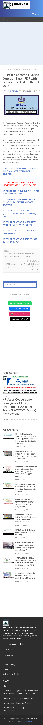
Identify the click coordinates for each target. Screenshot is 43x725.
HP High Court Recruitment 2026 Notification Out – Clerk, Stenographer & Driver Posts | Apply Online (26, 471)
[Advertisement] (21, 43)
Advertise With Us (11, 674)
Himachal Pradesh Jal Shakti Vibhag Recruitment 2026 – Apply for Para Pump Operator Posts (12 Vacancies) (25, 439)
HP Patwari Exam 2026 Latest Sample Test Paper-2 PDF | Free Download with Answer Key (26, 518)
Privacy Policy (9, 664)
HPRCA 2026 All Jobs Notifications (17, 703)
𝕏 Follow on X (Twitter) (20, 319)
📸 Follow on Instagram (19, 314)
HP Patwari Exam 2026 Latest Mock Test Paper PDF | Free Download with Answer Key (26, 455)
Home (6, 686)
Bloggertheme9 (27, 721)
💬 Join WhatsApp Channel (19, 303)
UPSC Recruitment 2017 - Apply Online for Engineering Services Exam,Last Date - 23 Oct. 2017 (22, 267)
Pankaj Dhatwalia (11, 91)
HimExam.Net (31, 719)
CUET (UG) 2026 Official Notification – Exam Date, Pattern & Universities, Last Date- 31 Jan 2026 (25, 561)
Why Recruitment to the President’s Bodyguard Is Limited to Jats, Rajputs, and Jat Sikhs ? (25, 546)
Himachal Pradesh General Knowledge (19, 698)
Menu (36, 14)
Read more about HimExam (14, 644)
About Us (7, 669)
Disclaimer (7, 660)
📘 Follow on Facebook (19, 309)
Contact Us (8, 655)
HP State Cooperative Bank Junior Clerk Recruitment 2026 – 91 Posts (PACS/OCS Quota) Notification (19, 407)
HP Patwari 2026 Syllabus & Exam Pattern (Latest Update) (25, 532)
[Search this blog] (20, 285)
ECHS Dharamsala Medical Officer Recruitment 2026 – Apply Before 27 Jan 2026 (26, 575)
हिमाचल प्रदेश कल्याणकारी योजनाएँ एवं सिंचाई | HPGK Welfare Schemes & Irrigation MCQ (24, 503)
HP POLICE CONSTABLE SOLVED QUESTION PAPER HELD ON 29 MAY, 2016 (19, 214)
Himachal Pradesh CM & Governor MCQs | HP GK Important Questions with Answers (25, 488)
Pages (6, 20)
